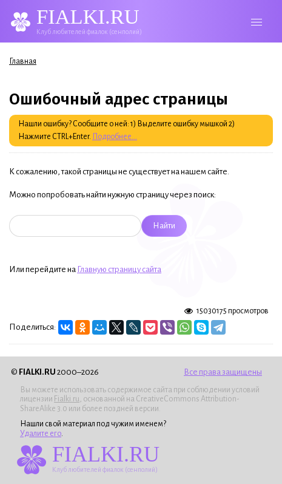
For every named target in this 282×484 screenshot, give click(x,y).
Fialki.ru (66, 399)
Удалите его (40, 433)
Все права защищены (223, 372)
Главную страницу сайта (119, 269)
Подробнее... (114, 136)
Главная (22, 61)
